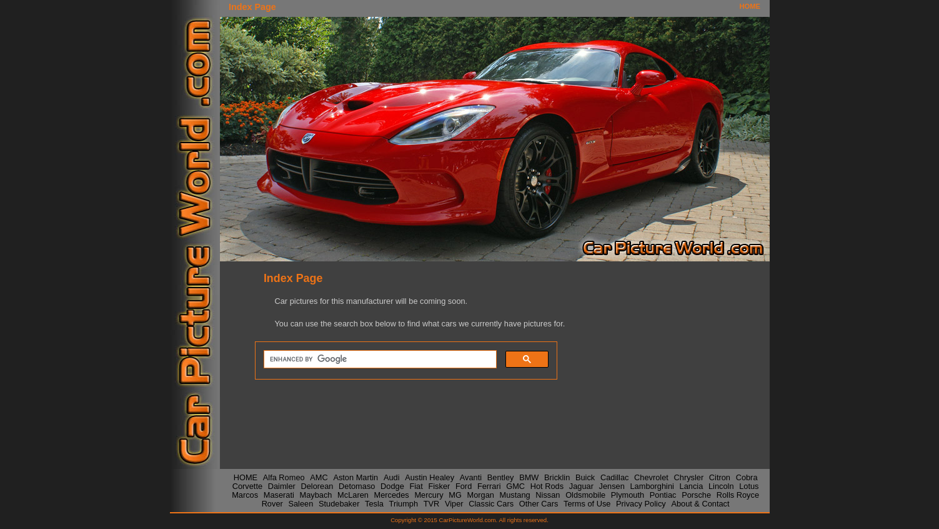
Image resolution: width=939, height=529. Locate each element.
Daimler (282, 485)
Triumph (403, 503)
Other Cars (539, 503)
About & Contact (700, 503)
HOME (749, 6)
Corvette (247, 485)
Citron (719, 476)
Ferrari (489, 485)
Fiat (415, 485)
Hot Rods (547, 485)
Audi (392, 476)
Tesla (374, 503)
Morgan (480, 494)
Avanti (471, 476)
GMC (515, 485)
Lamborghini (651, 485)
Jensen (612, 485)
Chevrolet (651, 476)
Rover (272, 503)
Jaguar (581, 485)
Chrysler (689, 476)
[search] (379, 359)
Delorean (317, 485)
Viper (454, 503)
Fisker (439, 485)
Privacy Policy (641, 503)
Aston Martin (355, 476)
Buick (585, 476)
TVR (432, 503)
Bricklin (557, 476)
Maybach (316, 494)
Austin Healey (429, 476)
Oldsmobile (585, 494)
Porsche (696, 494)
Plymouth (627, 494)
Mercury (428, 494)
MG (455, 494)
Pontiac (663, 494)
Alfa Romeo (284, 476)
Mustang (515, 494)
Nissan (547, 494)
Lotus (748, 485)
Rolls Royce (738, 494)
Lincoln (721, 485)
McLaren (353, 494)
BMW (529, 476)
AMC (318, 476)
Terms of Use (587, 503)
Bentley (500, 476)
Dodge (392, 485)
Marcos (245, 494)
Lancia (691, 485)
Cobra (747, 476)
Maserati (279, 494)
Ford (463, 485)
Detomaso (357, 485)
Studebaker (339, 503)
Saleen (300, 503)
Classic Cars (491, 503)
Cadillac (614, 476)
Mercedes (391, 494)
